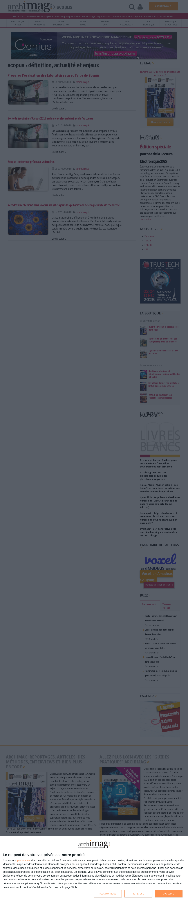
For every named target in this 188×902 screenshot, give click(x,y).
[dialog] (94, 869)
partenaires (23, 860)
